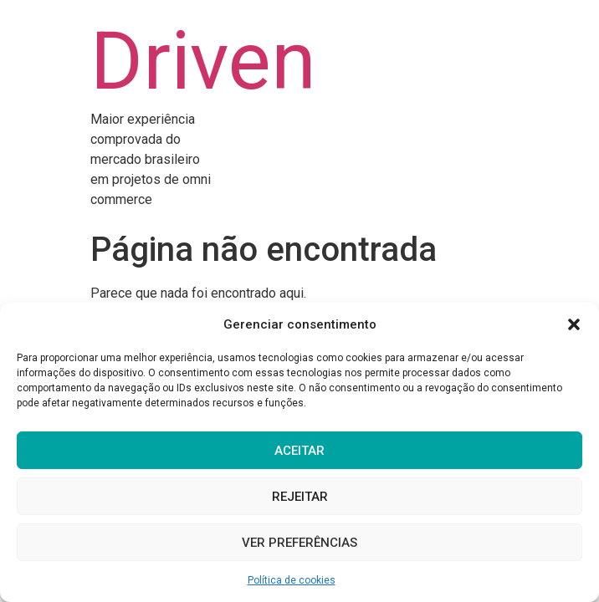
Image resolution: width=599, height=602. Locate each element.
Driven (203, 61)
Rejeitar (300, 496)
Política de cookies (291, 580)
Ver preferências (299, 542)
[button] (574, 324)
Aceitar (299, 450)
